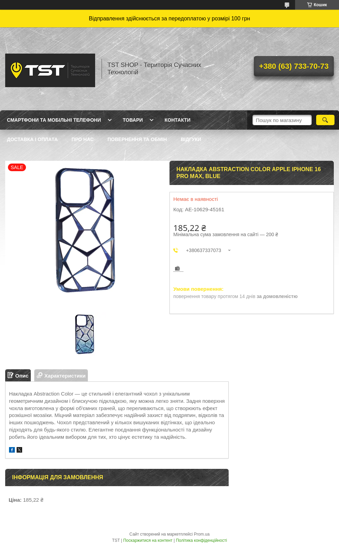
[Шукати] (325, 120)
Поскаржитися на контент (147, 540)
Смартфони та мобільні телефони (54, 120)
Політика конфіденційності (201, 540)
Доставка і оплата (32, 139)
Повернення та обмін (137, 139)
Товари (133, 120)
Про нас (83, 139)
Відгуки (191, 139)
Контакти (178, 120)
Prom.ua (202, 534)
